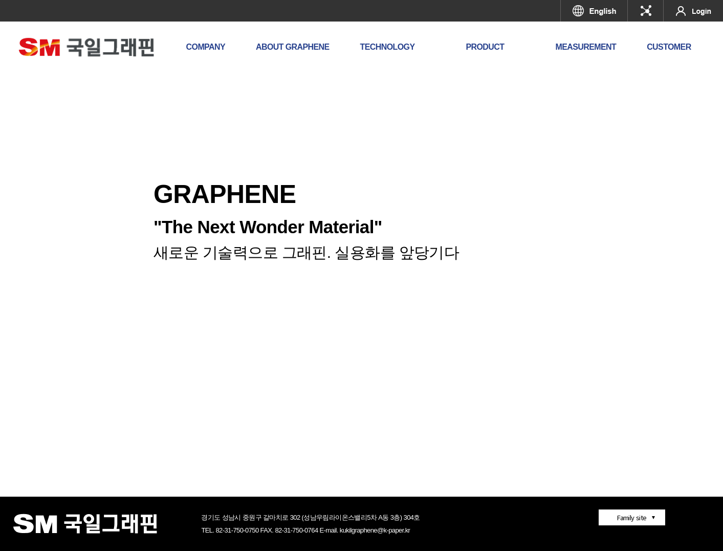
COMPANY (205, 47)
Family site (631, 517)
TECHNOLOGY (387, 47)
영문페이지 (594, 11)
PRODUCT (485, 47)
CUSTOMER (669, 47)
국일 (645, 11)
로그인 (693, 11)
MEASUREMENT (585, 47)
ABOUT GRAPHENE (293, 47)
